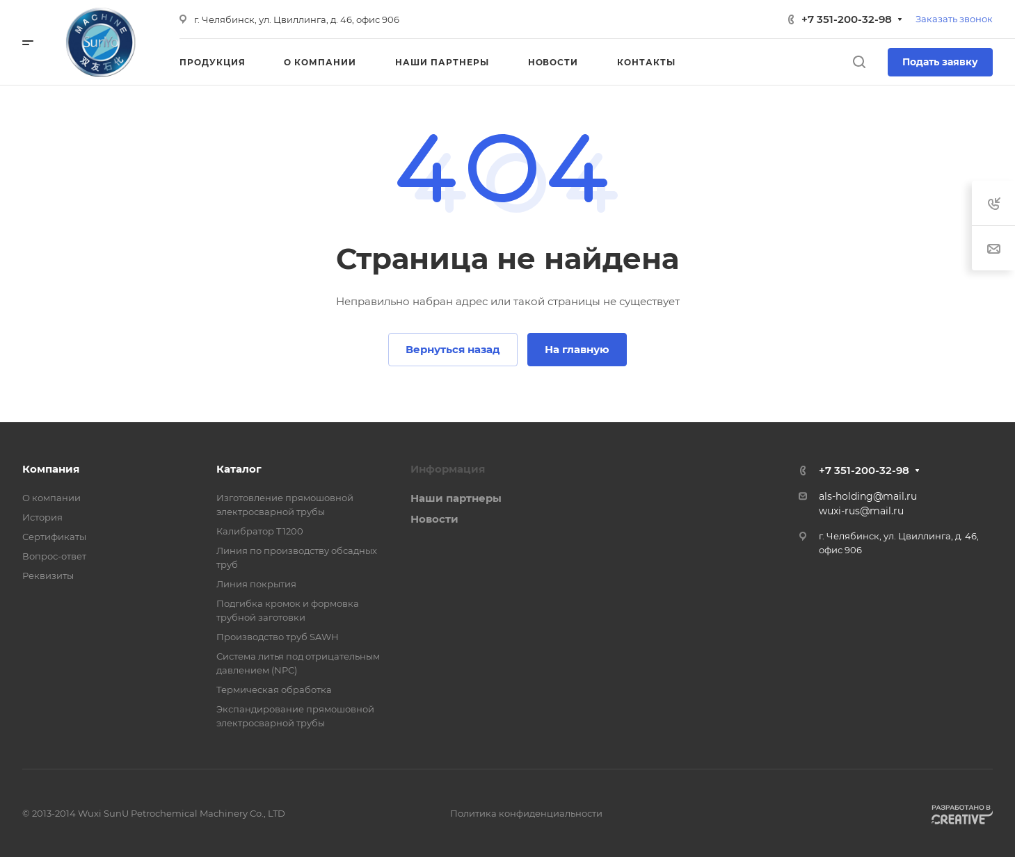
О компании (51, 497)
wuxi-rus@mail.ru (861, 511)
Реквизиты (48, 575)
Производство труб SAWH (277, 636)
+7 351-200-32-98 (846, 19)
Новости (434, 518)
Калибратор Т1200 (259, 531)
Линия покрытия (256, 583)
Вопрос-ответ (54, 556)
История (42, 517)
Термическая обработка (274, 689)
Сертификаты (54, 536)
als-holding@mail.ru (868, 496)
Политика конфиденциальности (526, 813)
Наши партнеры (456, 498)
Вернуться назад (453, 349)
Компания (50, 468)
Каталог (239, 468)
